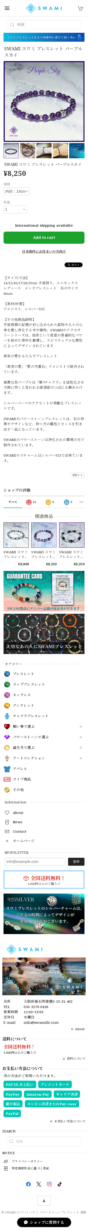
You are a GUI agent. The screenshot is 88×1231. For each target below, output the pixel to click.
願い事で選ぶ (23, 727)
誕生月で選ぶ (23, 748)
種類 (7, 184)
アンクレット (23, 705)
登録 (76, 861)
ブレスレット (23, 674)
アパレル (20, 769)
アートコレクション (29, 758)
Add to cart (44, 237)
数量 (7, 202)
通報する (77, 475)
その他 (18, 790)
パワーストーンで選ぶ (31, 737)
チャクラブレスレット (31, 716)
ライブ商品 (22, 779)
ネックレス (22, 695)
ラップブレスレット (29, 684)
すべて (12, 502)
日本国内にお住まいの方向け (44, 251)
